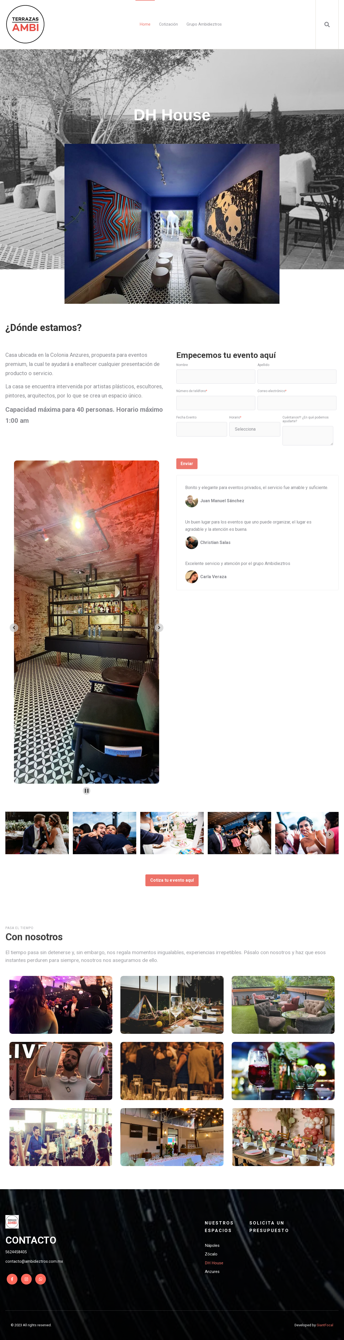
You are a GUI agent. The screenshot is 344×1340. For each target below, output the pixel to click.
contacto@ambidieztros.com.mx (34, 1261)
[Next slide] (159, 627)
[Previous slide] (14, 834)
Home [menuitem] (145, 24)
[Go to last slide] (14, 627)
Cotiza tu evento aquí (172, 880)
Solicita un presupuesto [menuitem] (269, 1226)
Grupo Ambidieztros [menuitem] (204, 24)
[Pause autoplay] (87, 791)
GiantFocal (325, 1325)
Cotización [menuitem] (168, 24)
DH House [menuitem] (214, 1263)
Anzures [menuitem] (212, 1271)
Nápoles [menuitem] (212, 1245)
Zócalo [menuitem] (211, 1254)
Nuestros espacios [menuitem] (219, 1226)
